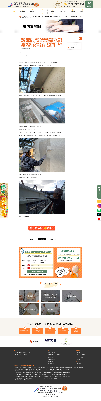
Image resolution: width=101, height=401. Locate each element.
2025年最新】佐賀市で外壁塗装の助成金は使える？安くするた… (28, 369)
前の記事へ (31, 239)
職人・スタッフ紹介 (81, 354)
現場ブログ (83, 10)
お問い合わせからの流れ (82, 356)
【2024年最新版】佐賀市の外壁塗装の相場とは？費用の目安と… (28, 373)
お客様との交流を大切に (53, 356)
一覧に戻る (41, 239)
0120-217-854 (76, 4)
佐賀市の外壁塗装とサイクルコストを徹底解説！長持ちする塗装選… (57, 373)
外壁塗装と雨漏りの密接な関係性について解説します (26, 380)
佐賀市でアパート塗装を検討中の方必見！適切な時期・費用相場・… (57, 369)
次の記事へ (51, 239)
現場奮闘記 (79, 364)
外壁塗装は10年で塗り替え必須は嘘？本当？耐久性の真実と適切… (28, 371)
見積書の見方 (51, 363)
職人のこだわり (51, 358)
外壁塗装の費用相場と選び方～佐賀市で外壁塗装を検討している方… (57, 376)
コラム (53, 10)
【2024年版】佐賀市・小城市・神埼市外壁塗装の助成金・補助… (28, 376)
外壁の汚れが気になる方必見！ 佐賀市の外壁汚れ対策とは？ (55, 375)
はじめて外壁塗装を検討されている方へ (23, 353)
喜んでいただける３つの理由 (21, 354)
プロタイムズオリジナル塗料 (54, 354)
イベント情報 (63, 10)
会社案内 (78, 353)
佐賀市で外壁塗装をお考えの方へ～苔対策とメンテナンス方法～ (28, 375)
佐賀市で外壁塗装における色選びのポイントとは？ (54, 378)
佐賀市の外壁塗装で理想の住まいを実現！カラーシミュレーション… (29, 378)
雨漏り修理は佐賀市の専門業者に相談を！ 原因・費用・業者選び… (70, 367)
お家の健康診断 (51, 360)
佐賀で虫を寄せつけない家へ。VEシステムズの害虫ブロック (27, 367)
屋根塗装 (72, 47)
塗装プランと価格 (51, 353)
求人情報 (78, 360)
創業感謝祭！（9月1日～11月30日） (48, 367)
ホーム (21, 16)
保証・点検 (50, 361)
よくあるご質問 (80, 358)
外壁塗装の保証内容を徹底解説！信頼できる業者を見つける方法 (56, 371)
